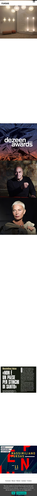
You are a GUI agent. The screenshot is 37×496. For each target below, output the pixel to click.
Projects (8, 480)
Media (18, 480)
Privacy (29, 480)
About (13, 480)
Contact (23, 480)
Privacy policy (21, 493)
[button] (34, 1)
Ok (13, 493)
